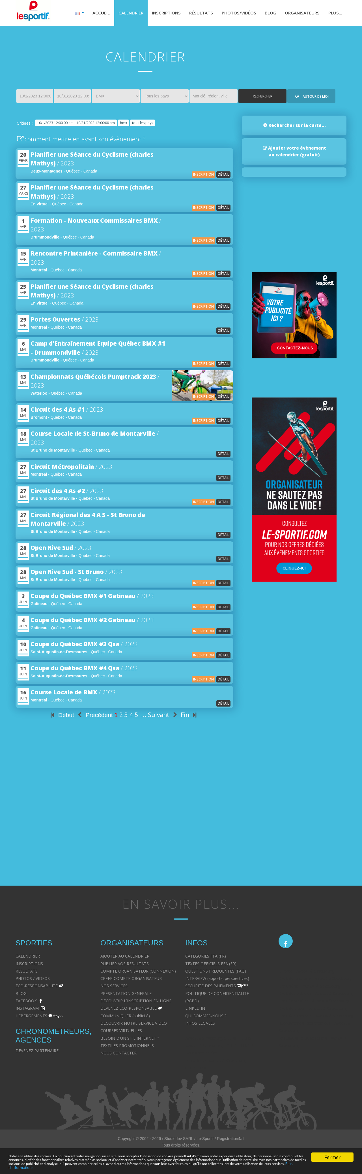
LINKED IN (195, 1009)
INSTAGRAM (27, 1009)
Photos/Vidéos (234, 13)
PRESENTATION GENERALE (126, 995)
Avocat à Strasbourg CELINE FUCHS (218, 1039)
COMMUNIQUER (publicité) (125, 1017)
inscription (203, 175)
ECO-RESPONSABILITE (37, 987)
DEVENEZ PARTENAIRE (37, 1052)
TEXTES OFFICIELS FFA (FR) (210, 964)
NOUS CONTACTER (118, 1054)
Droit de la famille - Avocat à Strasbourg (315, 979)
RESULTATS (27, 972)
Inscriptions (157, 13)
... (143, 716)
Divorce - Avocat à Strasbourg (306, 972)
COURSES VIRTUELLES (121, 1032)
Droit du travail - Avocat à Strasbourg (313, 1009)
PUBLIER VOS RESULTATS (124, 964)
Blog (267, 13)
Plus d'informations (254, 1167)
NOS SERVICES (114, 987)
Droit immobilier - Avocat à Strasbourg (314, 1002)
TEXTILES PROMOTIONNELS (127, 1047)
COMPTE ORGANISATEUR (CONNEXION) (138, 972)
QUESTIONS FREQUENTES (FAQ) (215, 972)
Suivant (163, 716)
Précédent (94, 716)
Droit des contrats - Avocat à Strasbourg (316, 1017)
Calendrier (120, 13)
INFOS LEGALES (200, 1024)
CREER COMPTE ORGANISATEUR (131, 979)
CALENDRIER (28, 957)
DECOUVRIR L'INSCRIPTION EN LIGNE (135, 1002)
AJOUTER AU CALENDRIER (124, 957)
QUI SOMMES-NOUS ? (205, 1017)
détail (223, 175)
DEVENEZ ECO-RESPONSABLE (128, 1009)
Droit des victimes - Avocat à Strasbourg (316, 995)
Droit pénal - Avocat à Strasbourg (309, 987)
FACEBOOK (26, 1002)
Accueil (89, 13)
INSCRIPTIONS (29, 964)
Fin (190, 716)
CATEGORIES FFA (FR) (205, 957)
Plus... (335, 13)
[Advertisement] (124, 821)
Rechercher (262, 97)
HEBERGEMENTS (31, 1017)
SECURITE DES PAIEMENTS (210, 987)
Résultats (194, 13)
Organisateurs (300, 13)
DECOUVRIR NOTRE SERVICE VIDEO (133, 1024)
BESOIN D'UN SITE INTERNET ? (129, 1039)
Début (61, 716)
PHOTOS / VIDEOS (33, 979)
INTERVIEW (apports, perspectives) (217, 979)
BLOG (21, 995)
